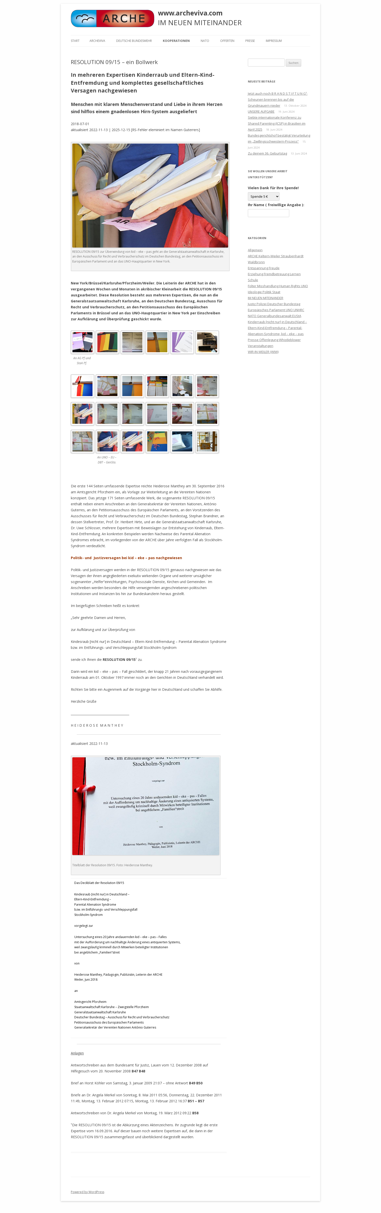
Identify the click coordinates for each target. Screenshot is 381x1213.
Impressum (274, 41)
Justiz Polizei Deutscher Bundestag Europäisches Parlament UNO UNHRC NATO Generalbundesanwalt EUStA (276, 310)
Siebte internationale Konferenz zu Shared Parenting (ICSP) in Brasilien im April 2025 (276, 123)
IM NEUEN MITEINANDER (265, 298)
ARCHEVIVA (97, 41)
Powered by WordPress (87, 1192)
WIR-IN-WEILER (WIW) (263, 351)
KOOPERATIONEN (176, 41)
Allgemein (255, 250)
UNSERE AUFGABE (261, 111)
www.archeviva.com (190, 13)
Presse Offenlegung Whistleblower (274, 340)
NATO (205, 41)
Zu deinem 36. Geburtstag (267, 153)
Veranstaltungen (260, 346)
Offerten (227, 41)
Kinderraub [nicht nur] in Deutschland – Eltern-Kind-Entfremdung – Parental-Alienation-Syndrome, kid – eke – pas (277, 328)
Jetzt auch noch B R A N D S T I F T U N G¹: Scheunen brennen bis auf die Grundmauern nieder (277, 99)
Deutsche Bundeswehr (134, 41)
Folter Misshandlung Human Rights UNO (278, 286)
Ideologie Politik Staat (264, 292)
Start (75, 41)
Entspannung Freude (264, 268)
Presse (250, 41)
